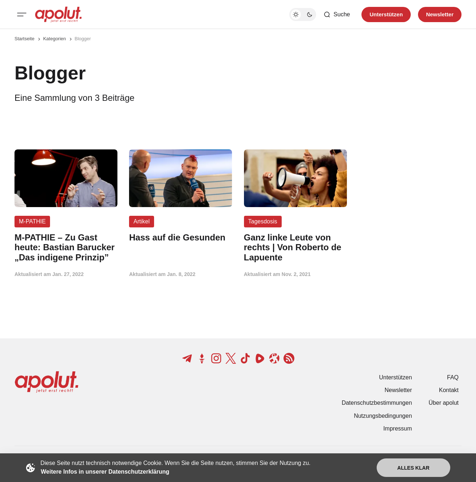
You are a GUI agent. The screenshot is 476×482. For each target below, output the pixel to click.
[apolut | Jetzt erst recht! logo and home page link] (58, 14)
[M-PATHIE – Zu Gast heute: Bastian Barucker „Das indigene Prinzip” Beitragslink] (66, 247)
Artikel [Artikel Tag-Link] (141, 221)
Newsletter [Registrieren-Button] (440, 14)
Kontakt (449, 390)
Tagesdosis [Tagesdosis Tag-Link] (262, 221)
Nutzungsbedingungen (383, 416)
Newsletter (398, 390)
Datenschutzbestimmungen (377, 403)
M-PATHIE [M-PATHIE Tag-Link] (32, 221)
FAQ (453, 377)
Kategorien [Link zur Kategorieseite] (54, 38)
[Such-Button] (336, 14)
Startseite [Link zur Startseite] (24, 38)
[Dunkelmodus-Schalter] (302, 14)
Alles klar (413, 468)
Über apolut (444, 403)
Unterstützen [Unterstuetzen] (386, 14)
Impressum (397, 428)
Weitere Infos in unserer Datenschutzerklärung (105, 472)
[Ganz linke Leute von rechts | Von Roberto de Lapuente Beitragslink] (295, 247)
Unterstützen (395, 377)
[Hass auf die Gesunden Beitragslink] (180, 237)
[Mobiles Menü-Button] (22, 14)
